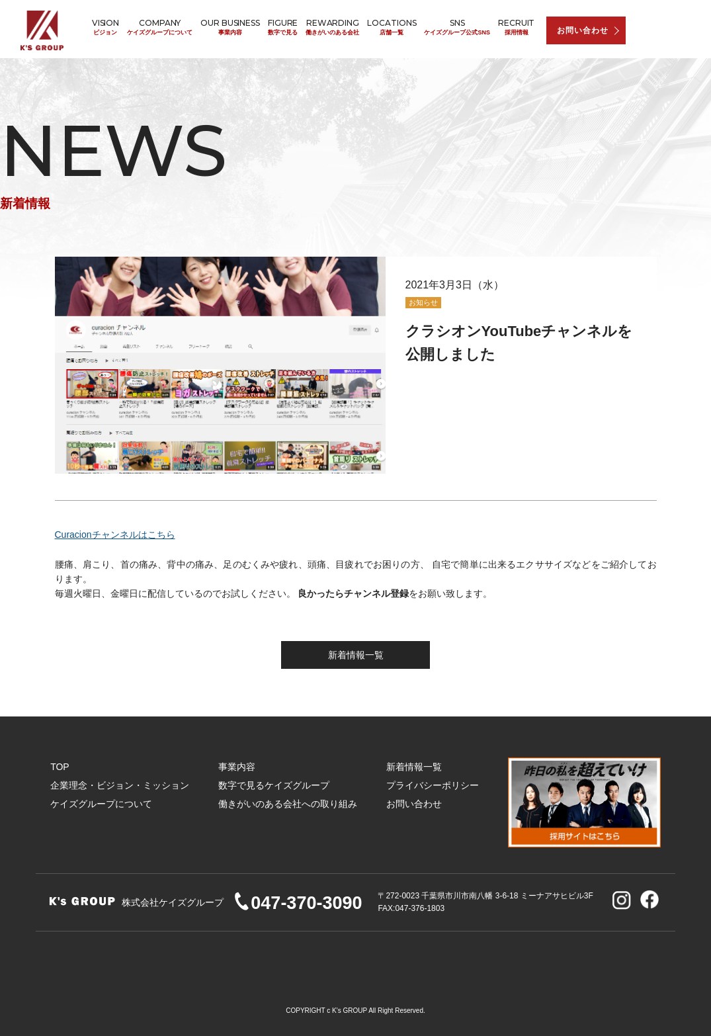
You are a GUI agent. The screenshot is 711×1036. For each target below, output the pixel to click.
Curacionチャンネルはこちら (115, 534)
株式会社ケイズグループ (44, 30)
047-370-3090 (297, 903)
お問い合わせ (582, 30)
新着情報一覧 (356, 655)
